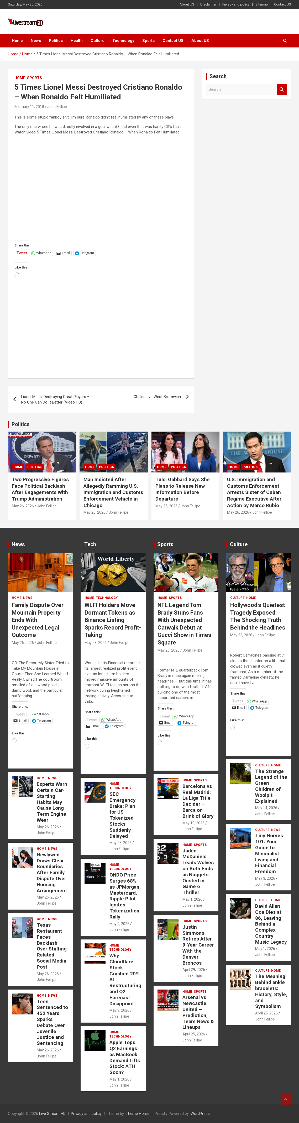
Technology (123, 40)
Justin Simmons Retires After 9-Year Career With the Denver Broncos (198, 945)
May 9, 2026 (119, 924)
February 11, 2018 (29, 107)
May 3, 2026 (265, 878)
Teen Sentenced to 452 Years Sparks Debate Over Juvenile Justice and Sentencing (52, 1022)
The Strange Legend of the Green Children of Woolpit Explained (271, 786)
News (36, 40)
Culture (97, 40)
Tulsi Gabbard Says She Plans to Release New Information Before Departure (182, 489)
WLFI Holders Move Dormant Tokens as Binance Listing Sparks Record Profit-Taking (113, 620)
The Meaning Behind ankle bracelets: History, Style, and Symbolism (271, 991)
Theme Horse (137, 1113)
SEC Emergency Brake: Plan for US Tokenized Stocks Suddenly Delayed (122, 815)
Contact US (282, 4)
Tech (90, 544)
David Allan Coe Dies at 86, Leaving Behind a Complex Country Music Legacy (271, 924)
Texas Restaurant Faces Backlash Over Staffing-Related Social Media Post (53, 946)
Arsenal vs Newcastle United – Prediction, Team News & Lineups (198, 1012)
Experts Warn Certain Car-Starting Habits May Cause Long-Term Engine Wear (52, 802)
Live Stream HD (52, 1113)
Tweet (22, 253)
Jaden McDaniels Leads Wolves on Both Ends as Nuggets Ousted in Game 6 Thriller (198, 872)
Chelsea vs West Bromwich (157, 396)
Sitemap (261, 4)
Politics (56, 40)
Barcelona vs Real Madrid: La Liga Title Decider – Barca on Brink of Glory (198, 801)
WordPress (200, 1113)
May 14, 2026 (266, 808)
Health (77, 40)
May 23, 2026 (96, 643)
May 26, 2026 (23, 506)
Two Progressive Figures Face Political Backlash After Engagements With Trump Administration (40, 489)
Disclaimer (208, 4)
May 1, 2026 (119, 1079)
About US (187, 4)
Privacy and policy (235, 4)
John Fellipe (57, 107)
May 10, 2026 (193, 823)
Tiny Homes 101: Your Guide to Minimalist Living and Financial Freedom (269, 853)
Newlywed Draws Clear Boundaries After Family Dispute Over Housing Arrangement (52, 873)
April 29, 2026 (193, 970)
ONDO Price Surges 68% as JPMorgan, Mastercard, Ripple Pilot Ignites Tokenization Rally (125, 896)
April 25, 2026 (193, 1034)
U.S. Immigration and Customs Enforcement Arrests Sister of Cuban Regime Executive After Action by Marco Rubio (254, 492)
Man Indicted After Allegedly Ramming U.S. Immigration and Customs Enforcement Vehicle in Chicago (113, 492)
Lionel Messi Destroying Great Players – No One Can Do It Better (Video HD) (55, 399)
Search (282, 89)
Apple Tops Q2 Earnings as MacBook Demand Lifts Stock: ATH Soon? (124, 1057)
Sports (148, 40)
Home (17, 40)
